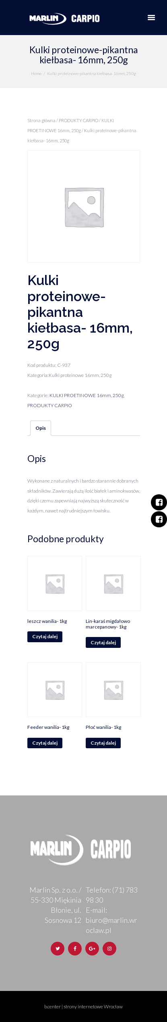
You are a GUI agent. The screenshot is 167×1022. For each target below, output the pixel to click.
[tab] (40, 428)
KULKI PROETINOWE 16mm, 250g (86, 395)
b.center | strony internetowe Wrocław (83, 1006)
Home (36, 73)
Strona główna (41, 120)
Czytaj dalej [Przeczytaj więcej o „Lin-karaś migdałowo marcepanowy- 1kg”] (103, 642)
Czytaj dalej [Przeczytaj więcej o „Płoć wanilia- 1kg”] (103, 743)
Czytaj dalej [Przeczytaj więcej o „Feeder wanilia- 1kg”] (45, 743)
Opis (40, 428)
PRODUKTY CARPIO (78, 120)
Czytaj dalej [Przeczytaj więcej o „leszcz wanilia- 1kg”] (45, 636)
